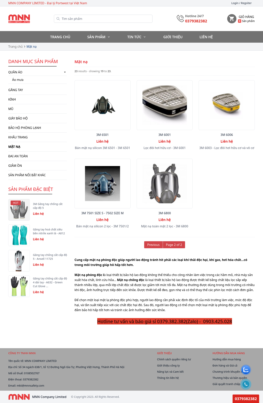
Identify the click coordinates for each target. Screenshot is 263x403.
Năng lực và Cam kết (170, 371)
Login (241, 3)
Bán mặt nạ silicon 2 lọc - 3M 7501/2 (102, 226)
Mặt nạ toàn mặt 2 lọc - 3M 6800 (164, 226)
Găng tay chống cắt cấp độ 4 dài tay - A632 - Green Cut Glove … (50, 282)
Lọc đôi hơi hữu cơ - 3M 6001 (165, 148)
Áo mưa (17, 80)
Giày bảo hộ (18, 118)
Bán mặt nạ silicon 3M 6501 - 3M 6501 (102, 148)
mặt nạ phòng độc (103, 260)
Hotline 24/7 (194, 16)
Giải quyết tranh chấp (226, 384)
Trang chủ (15, 46)
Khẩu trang (18, 137)
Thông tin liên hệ (168, 378)
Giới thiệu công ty (168, 365)
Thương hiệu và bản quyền (230, 378)
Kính (12, 99)
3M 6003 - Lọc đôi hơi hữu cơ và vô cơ (226, 148)
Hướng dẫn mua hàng (227, 359)
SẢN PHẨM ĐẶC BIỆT (30, 189)
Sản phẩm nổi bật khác (27, 175)
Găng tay (15, 90)
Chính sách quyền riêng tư (174, 359)
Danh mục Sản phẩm (33, 61)
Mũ (10, 109)
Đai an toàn (18, 156)
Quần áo (37, 72)
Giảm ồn (15, 165)
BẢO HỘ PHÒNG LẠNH (24, 128)
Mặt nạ (32, 46)
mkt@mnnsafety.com (30, 385)
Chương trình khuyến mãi (229, 371)
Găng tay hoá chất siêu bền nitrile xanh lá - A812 (49, 231)
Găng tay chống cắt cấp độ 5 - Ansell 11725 (50, 257)
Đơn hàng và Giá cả (225, 365)
